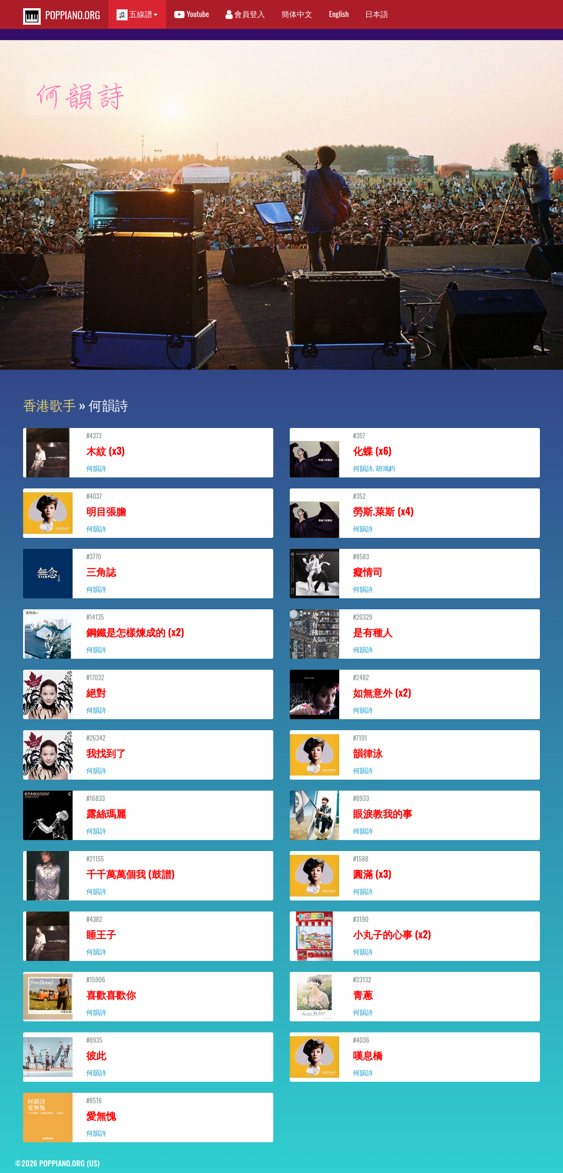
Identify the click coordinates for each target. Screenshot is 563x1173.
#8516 (148, 1116)
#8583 (414, 572)
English (339, 13)
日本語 (376, 13)
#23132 (414, 995)
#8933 (414, 814)
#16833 (148, 814)
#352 (414, 512)
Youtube (191, 13)
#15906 (148, 995)
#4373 (148, 451)
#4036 (414, 1056)
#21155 (148, 875)
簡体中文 (297, 13)
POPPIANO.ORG (61, 16)
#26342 (148, 754)
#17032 (148, 693)
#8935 (148, 1056)
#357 (414, 451)
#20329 (414, 633)
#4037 (148, 512)
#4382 (148, 935)
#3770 (148, 572)
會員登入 (245, 13)
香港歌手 (49, 404)
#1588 (414, 875)
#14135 (148, 633)
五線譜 (137, 14)
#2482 (414, 693)
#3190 (414, 935)
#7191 (414, 754)
